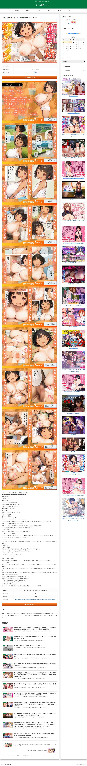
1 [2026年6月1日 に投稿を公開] (63, 42)
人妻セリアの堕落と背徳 (74, 113)
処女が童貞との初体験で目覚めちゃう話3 (73, 243)
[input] (73, 70)
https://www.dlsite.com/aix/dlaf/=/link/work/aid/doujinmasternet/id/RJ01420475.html (35, 599)
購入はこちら (31, 77)
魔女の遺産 (73, 434)
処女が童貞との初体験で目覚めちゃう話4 (73, 495)
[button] (84, 70)
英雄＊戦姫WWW (73, 348)
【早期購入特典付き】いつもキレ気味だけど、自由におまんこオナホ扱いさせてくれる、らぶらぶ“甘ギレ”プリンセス (73, 518)
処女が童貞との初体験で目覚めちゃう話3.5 (73, 178)
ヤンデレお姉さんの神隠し (73, 413)
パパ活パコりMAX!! (73, 326)
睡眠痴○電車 (73, 199)
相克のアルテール (73, 96)
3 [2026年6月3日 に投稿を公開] (70, 42)
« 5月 (63, 53)
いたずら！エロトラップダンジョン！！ (73, 305)
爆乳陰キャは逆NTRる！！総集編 (73, 157)
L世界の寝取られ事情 (73, 284)
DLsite (35, 72)
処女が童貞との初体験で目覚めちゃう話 (73, 391)
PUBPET (73, 451)
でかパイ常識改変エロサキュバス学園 (73, 262)
